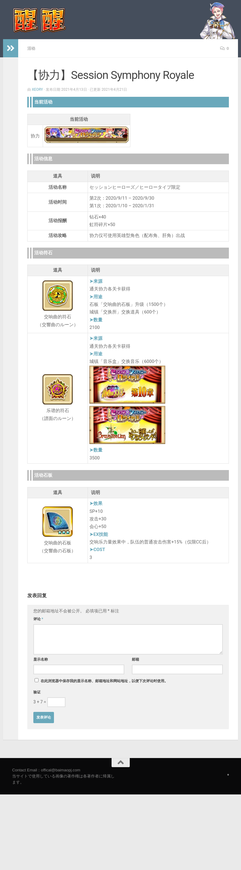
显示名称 (40, 659)
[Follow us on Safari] (228, 774)
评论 (38, 619)
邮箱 (135, 659)
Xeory (37, 89)
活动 (31, 48)
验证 (37, 692)
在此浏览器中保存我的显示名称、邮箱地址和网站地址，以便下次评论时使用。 (104, 681)
